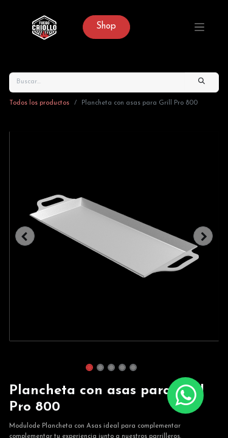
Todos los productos (39, 103)
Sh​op (106, 26)
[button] (25, 236)
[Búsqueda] (202, 82)
